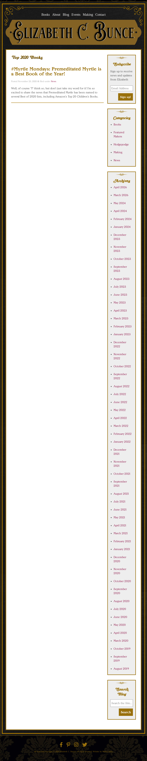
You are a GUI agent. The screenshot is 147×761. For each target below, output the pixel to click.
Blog (66, 14)
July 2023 (120, 286)
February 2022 (123, 433)
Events (75, 14)
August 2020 (121, 601)
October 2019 (122, 648)
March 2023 (121, 318)
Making (88, 14)
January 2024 (122, 226)
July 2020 (120, 609)
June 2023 (120, 294)
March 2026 (121, 195)
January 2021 (122, 549)
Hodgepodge (121, 144)
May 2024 (120, 203)
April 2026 (120, 187)
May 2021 (119, 517)
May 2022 (120, 410)
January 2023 (122, 334)
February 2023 (123, 326)
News (53, 81)
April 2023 (120, 310)
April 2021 (120, 525)
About (56, 14)
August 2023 (121, 278)
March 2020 (121, 640)
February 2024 (123, 219)
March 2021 (121, 533)
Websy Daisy (107, 751)
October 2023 (122, 258)
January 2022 (122, 441)
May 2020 (120, 624)
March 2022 (121, 425)
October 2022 (122, 366)
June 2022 (120, 402)
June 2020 (120, 617)
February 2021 (122, 541)
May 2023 (120, 302)
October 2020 (122, 581)
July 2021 (120, 501)
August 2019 (121, 668)
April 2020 (120, 632)
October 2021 (122, 473)
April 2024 (120, 211)
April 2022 (120, 418)
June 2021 (120, 509)
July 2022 (120, 394)
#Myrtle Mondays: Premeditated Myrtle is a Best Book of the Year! (56, 71)
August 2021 (121, 493)
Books (45, 14)
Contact (100, 14)
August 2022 (121, 386)
